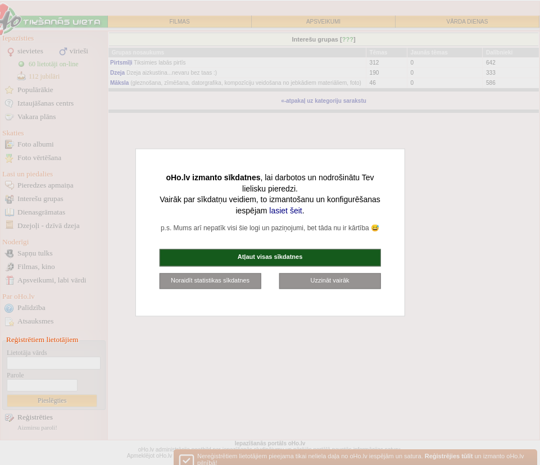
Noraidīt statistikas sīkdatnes (210, 280)
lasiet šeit (285, 210)
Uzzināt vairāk (329, 280)
